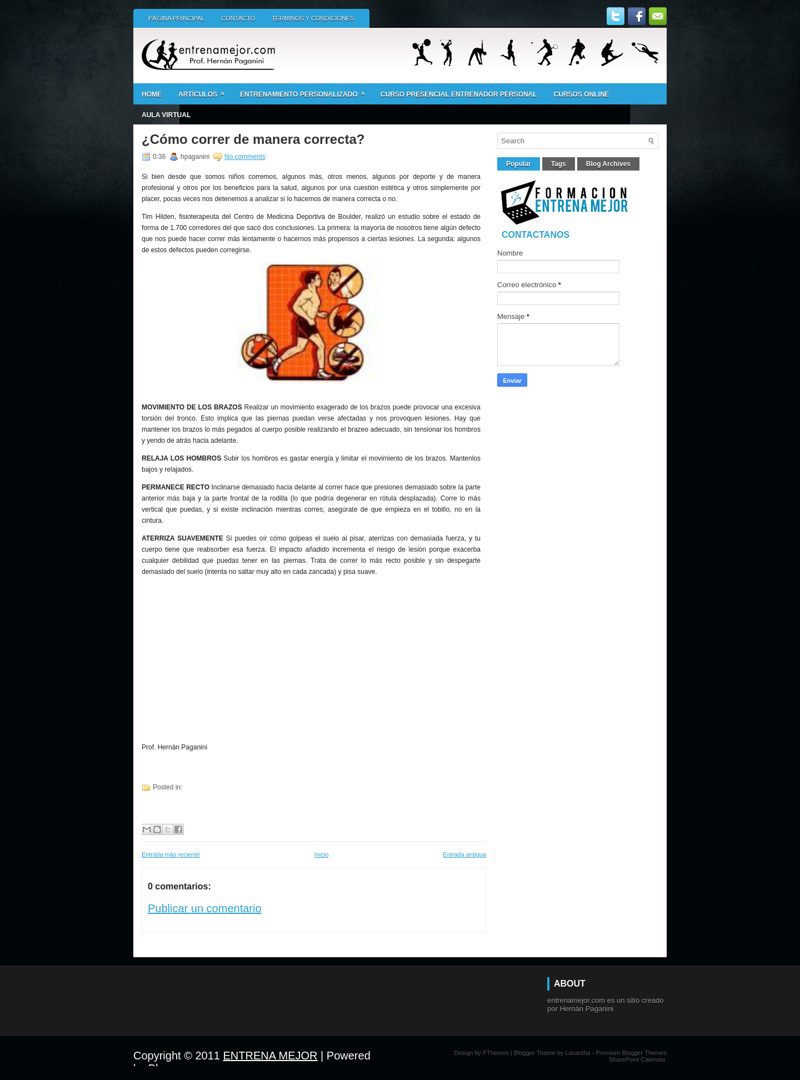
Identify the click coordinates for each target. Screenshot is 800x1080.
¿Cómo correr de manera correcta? (253, 139)
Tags (558, 164)
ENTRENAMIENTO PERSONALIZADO (306, 90)
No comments (245, 157)
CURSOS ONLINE (581, 94)
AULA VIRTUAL (166, 115)
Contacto (238, 18)
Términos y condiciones (313, 18)
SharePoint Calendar (637, 1059)
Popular (518, 164)
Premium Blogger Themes (631, 1052)
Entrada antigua (464, 854)
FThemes (495, 1052)
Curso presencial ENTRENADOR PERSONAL (459, 94)
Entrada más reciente (171, 854)
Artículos (205, 90)
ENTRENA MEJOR (270, 1055)
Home (152, 94)
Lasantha (577, 1052)
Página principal (176, 18)
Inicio (321, 854)
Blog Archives (608, 164)
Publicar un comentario (205, 908)
